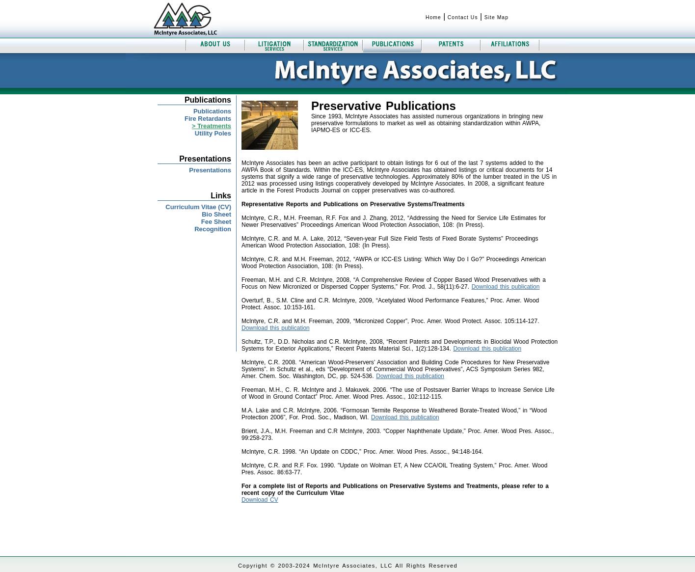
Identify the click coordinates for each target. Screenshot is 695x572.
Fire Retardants (208, 118)
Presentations (210, 170)
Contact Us (463, 17)
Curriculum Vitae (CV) (198, 207)
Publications (212, 111)
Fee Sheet (216, 221)
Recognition (212, 229)
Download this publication (506, 286)
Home (433, 17)
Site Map (496, 17)
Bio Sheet (216, 214)
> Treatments (211, 126)
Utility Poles (213, 133)
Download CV (259, 499)
